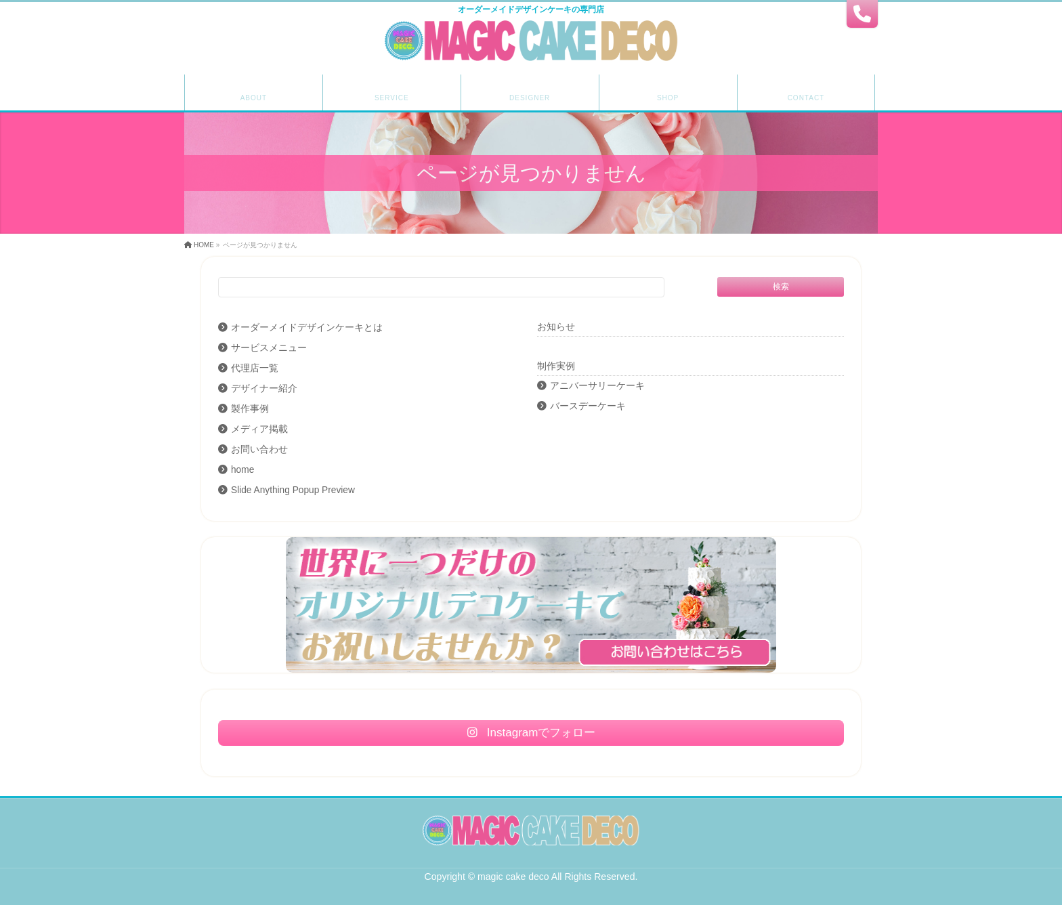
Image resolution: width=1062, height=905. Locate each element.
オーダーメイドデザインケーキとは (307, 327)
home (242, 470)
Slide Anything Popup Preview (293, 490)
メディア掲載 (259, 429)
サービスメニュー (269, 348)
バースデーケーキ (588, 406)
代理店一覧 (254, 368)
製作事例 (250, 409)
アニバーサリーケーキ (597, 386)
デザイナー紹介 (264, 388)
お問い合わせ (259, 449)
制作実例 (556, 365)
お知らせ (556, 326)
